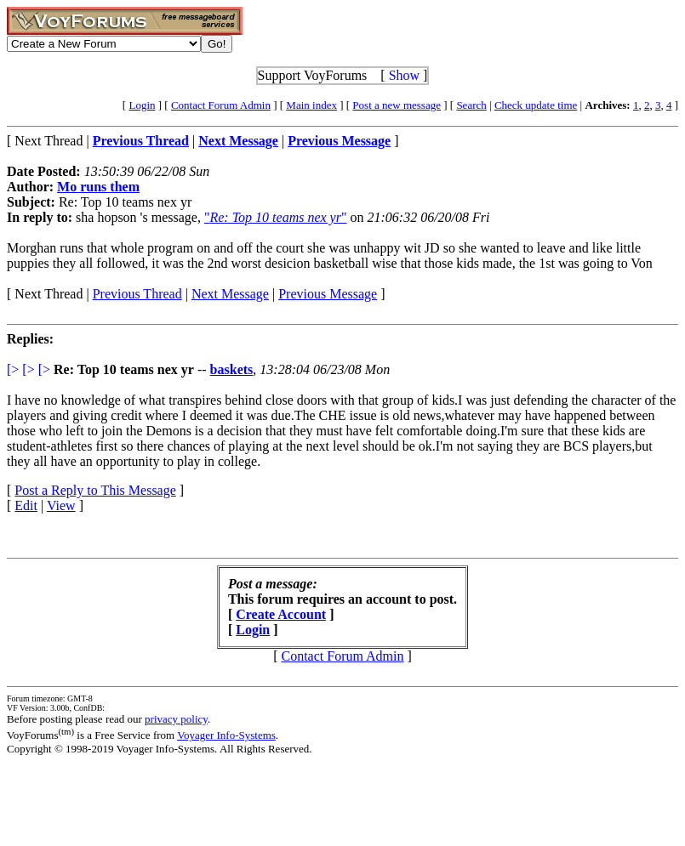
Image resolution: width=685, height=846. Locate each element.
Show (404, 75)
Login (141, 105)
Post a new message (396, 105)
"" (275, 217)
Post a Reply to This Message (94, 490)
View (61, 505)
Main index (311, 105)
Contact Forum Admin (221, 105)
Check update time (535, 105)
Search (471, 105)
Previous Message (327, 294)
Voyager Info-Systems (226, 735)
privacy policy (176, 719)
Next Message (230, 294)
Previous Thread (137, 294)
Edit (25, 505)
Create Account (281, 614)
